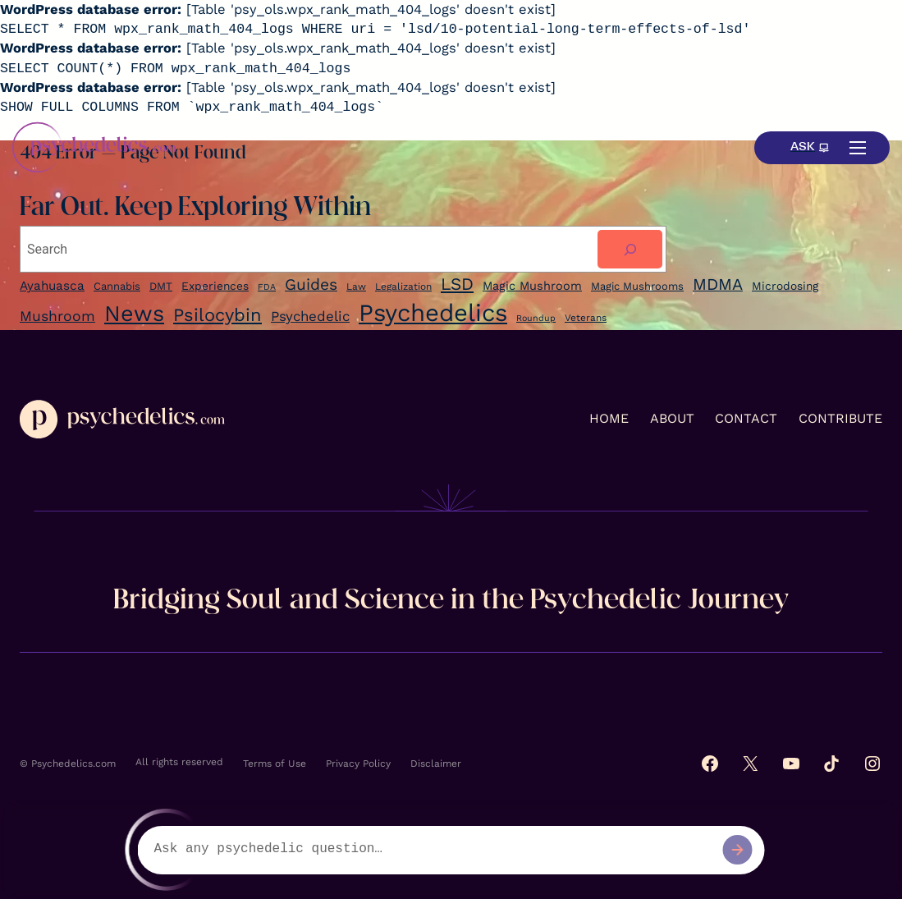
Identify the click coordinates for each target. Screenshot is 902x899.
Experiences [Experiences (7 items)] (215, 285)
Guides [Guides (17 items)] (311, 284)
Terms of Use (274, 763)
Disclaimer (435, 763)
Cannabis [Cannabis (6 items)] (117, 286)
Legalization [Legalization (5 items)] (403, 286)
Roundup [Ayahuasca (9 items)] (536, 318)
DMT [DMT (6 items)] (160, 286)
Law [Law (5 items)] (356, 286)
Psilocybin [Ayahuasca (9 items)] (217, 315)
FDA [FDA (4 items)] (267, 287)
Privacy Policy (358, 763)
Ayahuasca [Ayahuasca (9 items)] (52, 285)
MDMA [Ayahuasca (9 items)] (718, 284)
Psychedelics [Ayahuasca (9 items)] (433, 313)
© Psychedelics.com (68, 763)
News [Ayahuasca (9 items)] (134, 313)
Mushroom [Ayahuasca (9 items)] (57, 316)
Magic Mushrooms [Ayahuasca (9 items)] (637, 286)
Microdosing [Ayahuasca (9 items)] (785, 285)
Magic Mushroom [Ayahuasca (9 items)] (532, 286)
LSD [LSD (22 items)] (457, 284)
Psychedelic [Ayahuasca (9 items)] (310, 316)
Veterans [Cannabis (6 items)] (586, 317)
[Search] (630, 249)
